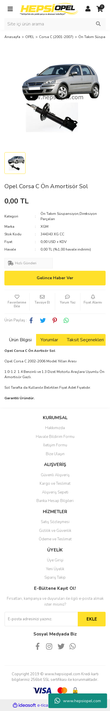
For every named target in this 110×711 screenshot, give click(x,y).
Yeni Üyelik (55, 569)
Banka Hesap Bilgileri (55, 500)
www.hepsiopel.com (78, 701)
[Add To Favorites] (16, 302)
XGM (44, 226)
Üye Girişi (55, 560)
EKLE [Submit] (92, 619)
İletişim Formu (55, 445)
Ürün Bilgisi (20, 340)
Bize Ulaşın (55, 454)
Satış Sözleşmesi (55, 522)
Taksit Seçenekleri (85, 340)
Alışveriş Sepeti (55, 492)
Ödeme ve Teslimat (55, 539)
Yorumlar (49, 340)
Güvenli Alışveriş (55, 475)
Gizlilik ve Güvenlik (55, 530)
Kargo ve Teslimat (55, 483)
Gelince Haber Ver (55, 278)
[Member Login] (88, 9)
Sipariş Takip (55, 577)
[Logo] (49, 8)
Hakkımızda (55, 428)
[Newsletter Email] (41, 619)
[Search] (55, 24)
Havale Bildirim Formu (55, 436)
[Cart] (100, 9)
